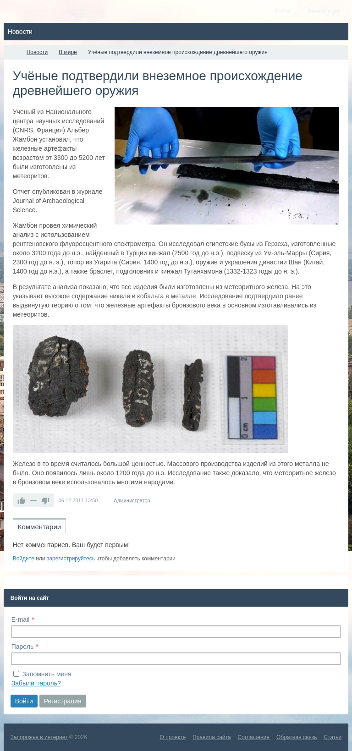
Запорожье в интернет (39, 737)
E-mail (20, 619)
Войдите (23, 558)
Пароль (22, 646)
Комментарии (39, 527)
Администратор (132, 500)
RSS (335, 548)
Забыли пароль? (36, 683)
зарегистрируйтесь (71, 558)
